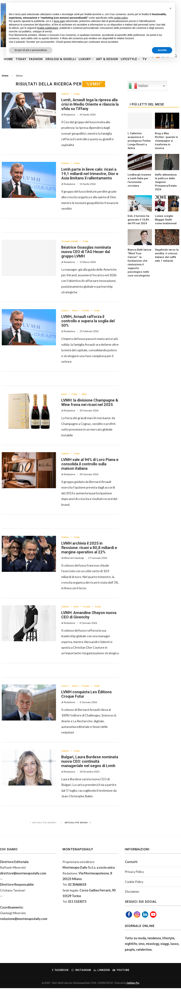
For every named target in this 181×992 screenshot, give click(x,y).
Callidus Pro (133, 986)
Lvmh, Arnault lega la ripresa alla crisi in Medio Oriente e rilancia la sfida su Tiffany (90, 104)
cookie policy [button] (121, 17)
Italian (138, 86)
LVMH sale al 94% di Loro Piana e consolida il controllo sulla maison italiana (89, 466)
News (78, 312)
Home (5, 75)
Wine (89, 396)
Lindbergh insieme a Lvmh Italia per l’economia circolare (139, 180)
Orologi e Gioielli (72, 242)
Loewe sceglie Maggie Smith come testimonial (166, 219)
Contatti (131, 866)
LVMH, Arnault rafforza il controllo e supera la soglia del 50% (88, 322)
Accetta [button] (162, 50)
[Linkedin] (145, 918)
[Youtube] (153, 918)
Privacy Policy (134, 875)
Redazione (69, 114)
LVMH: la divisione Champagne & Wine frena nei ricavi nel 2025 (89, 404)
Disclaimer (132, 895)
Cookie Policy (134, 885)
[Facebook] (129, 918)
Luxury (65, 312)
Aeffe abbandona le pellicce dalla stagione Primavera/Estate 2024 (166, 182)
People (91, 312)
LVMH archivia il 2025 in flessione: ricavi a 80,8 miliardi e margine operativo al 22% (89, 550)
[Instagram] (137, 918)
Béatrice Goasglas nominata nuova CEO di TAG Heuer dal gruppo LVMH (86, 252)
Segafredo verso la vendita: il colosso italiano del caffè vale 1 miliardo (167, 255)
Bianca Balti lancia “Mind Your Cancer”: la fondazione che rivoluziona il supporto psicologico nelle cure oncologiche (139, 262)
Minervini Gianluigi (74, 560)
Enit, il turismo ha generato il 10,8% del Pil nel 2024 (138, 219)
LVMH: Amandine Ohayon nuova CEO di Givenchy (88, 617)
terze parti (59, 21)
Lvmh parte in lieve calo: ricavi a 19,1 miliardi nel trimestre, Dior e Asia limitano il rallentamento (89, 174)
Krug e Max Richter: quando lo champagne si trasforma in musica (166, 141)
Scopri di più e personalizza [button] (30, 50)
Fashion (66, 94)
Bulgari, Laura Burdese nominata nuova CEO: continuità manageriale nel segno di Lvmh (89, 765)
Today (80, 94)
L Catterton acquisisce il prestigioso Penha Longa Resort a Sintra (139, 141)
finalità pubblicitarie (47, 28)
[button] (170, 8)
